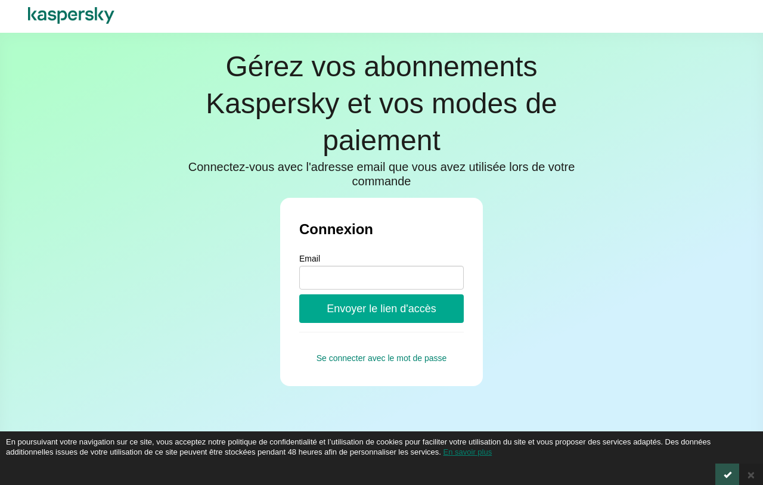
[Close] (751, 474)
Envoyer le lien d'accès (381, 309)
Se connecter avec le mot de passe (382, 358)
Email (309, 258)
